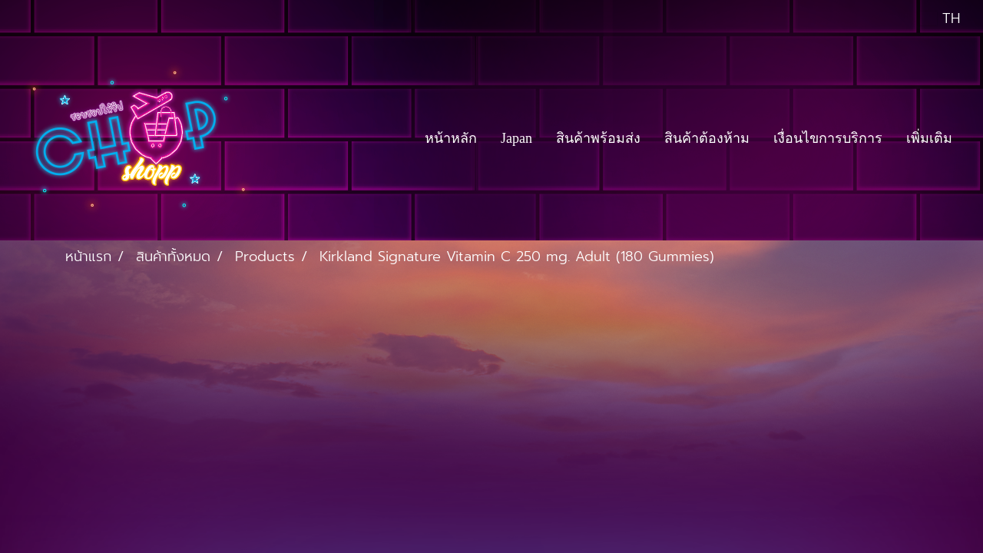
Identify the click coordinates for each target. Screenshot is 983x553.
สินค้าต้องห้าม (707, 138)
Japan (516, 138)
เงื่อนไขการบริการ (827, 138)
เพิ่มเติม (929, 138)
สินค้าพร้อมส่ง (598, 138)
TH (939, 18)
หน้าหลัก (451, 138)
